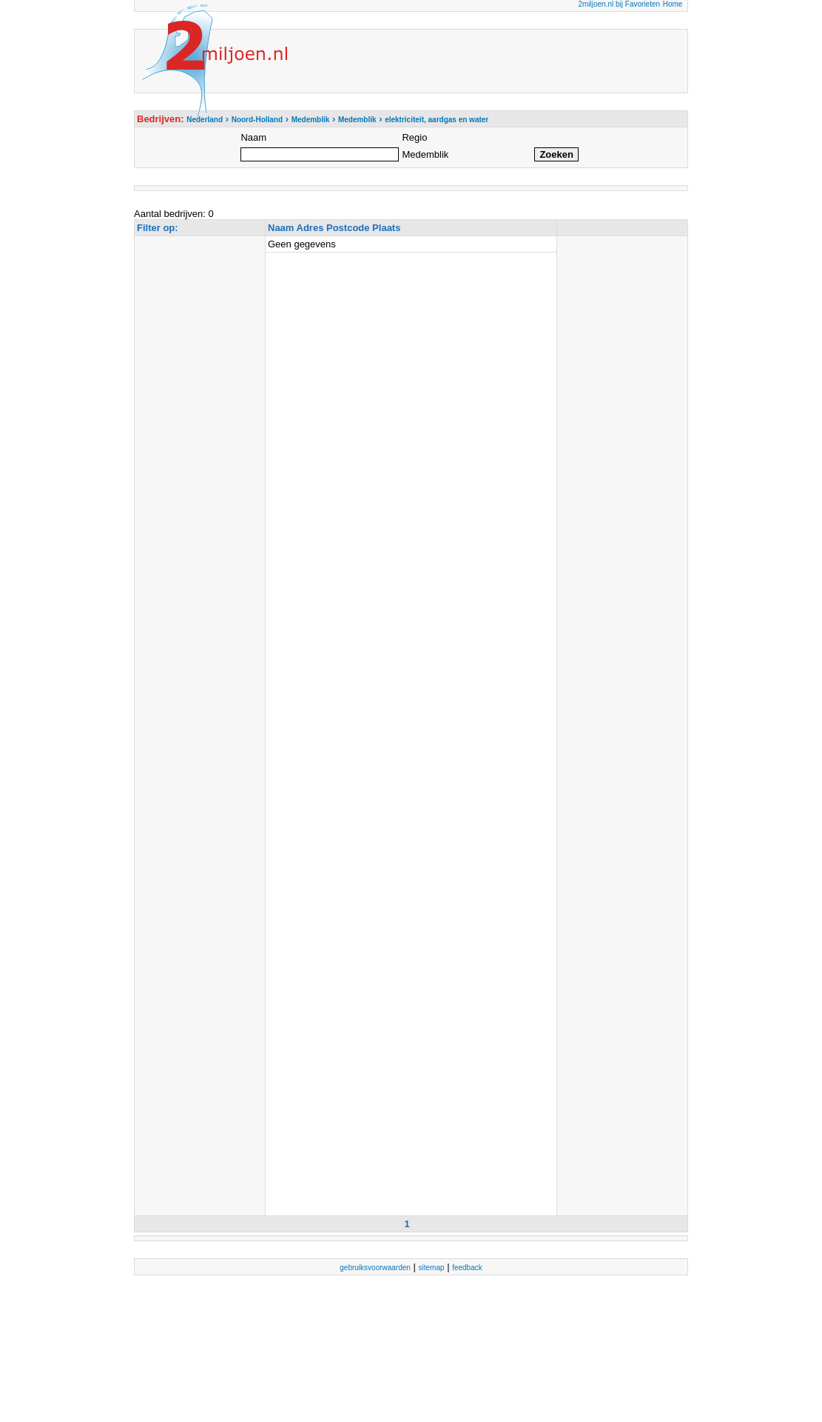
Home (673, 4)
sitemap (432, 1268)
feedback (467, 1268)
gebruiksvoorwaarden (375, 1268)
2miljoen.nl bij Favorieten (619, 4)
